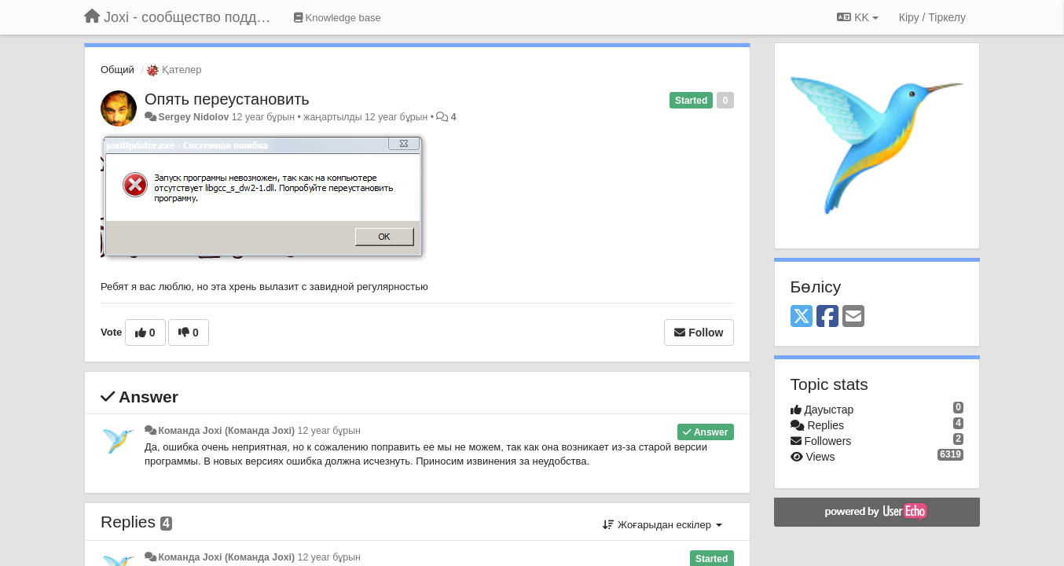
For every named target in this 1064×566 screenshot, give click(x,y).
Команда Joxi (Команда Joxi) (226, 430)
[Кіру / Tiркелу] (932, 17)
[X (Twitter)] (802, 317)
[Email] (853, 317)
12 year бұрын (329, 430)
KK (857, 17)
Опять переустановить (227, 99)
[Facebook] (827, 317)
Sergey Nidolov (193, 117)
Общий (117, 69)
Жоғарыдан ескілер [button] (662, 525)
